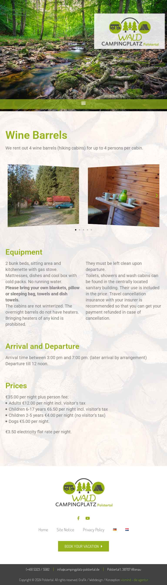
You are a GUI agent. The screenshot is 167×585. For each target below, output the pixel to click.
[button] (83, 102)
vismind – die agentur (134, 580)
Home (43, 529)
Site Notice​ (65, 529)
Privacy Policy (93, 529)
